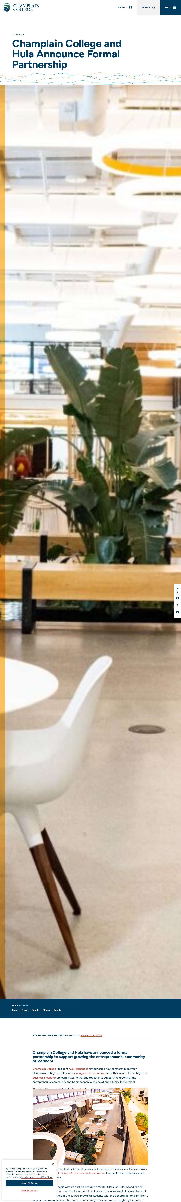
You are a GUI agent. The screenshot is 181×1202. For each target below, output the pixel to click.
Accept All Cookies (29, 1183)
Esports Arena (97, 1173)
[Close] (53, 1164)
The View (19, 34)
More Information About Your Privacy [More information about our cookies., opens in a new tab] (37, 1177)
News (25, 1010)
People (35, 1010)
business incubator (44, 1077)
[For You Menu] (125, 7)
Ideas (15, 1010)
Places (46, 1010)
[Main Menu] (170, 7)
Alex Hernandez (78, 1068)
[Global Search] (148, 7)
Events (57, 1010)
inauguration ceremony (90, 1073)
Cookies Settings (29, 1191)
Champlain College (44, 1068)
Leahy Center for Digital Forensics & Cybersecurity (60, 1173)
